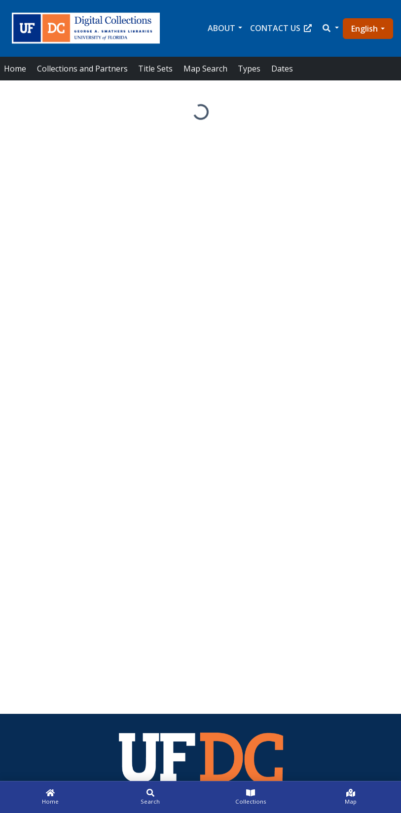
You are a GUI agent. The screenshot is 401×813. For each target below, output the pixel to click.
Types (249, 68)
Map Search (205, 68)
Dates (282, 68)
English (364, 28)
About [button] (221, 28)
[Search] (150, 797)
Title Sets (155, 68)
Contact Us (281, 28)
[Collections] (251, 797)
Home (15, 68)
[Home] (50, 797)
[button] (330, 28)
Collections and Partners (82, 68)
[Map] (351, 797)
